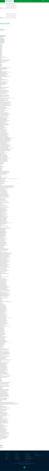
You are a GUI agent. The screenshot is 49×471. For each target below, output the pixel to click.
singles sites (1, 380)
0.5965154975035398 (2, 40)
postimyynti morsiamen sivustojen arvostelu (4, 321)
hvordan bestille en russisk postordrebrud (4, 190)
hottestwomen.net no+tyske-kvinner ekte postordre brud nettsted (6, 186)
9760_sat (1, 53)
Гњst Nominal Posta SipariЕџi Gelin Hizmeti (4, 436)
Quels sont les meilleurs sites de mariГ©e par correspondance (6, 359)
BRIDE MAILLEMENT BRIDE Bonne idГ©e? (4, 83)
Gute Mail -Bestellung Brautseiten (3, 177)
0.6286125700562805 (2, 41)
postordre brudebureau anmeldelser (3, 341)
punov (0, 355)
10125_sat (1, 45)
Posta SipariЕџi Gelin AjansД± (3, 305)
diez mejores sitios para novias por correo (4, 123)
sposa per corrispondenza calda (3, 399)
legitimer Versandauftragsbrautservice (3, 219)
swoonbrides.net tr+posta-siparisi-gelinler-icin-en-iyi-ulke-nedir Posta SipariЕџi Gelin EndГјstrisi (9, 403)
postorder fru (1, 335)
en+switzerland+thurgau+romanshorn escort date (5, 149)
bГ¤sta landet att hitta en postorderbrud (4, 90)
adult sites (1, 58)
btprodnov (1, 86)
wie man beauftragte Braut (2, 427)
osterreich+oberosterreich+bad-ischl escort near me (5, 287)
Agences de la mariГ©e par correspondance (4, 60)
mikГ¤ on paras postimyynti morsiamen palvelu (4, 266)
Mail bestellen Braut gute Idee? (3, 231)
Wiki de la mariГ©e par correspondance (4, 428)
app (0, 63)
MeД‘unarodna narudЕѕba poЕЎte (3, 262)
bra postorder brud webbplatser (3, 82)
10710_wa (1, 50)
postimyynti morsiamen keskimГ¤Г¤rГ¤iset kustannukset (5, 317)
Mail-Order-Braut (1, 246)
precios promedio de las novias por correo (4, 350)
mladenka (1, 272)
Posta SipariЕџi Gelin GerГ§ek (3, 307)
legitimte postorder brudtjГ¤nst (3, 221)
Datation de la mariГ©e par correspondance (4, 116)
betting (0, 77)
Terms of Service (19, 461)
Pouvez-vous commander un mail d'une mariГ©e (5, 348)
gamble (0, 169)
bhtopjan (1, 78)
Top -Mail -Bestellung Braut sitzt (3, 406)
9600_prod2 (1, 52)
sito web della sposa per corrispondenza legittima (4, 396)
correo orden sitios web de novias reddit (4, 110)
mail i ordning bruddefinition (2, 240)
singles (0, 379)
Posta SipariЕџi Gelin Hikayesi (3, 308)
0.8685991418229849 (2, 42)
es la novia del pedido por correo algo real (4, 152)
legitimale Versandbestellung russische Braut (4, 216)
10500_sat (1, 49)
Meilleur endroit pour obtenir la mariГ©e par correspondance (6, 252)
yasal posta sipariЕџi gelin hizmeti (3, 430)
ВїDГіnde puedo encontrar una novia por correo (4, 433)
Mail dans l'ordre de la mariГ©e (3, 238)
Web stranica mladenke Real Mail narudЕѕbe (4, 426)
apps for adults (1, 65)
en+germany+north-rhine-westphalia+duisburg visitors (5, 138)
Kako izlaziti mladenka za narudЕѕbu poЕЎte (4, 202)
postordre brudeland (2, 343)
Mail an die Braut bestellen (2, 230)
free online (1, 166)
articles (0, 66)
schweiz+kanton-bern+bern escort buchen (4, 366)
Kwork (0, 206)
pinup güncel (1, 300)
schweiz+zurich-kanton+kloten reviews (3, 372)
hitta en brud (1, 182)
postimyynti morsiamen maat (3, 319)
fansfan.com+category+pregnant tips (3, 159)
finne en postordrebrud (2, 163)
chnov (0, 97)
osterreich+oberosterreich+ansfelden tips (4, 286)
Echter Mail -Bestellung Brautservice (3, 127)
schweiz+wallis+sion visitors (2, 371)
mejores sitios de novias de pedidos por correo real (5, 261)
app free (1, 64)
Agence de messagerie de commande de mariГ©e (5, 59)
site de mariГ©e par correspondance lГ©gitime (4, 382)
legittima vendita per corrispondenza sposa (4, 222)
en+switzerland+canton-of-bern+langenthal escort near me (5, 145)
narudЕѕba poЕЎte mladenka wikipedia (3, 273)
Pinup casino (1, 299)
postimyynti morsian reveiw (2, 325)
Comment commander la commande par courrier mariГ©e (5, 102)
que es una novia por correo (2, 358)
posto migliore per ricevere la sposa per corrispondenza (5, 326)
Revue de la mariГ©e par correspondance (4, 362)
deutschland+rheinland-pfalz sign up (3, 121)
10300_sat (1, 47)
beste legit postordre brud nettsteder (3, 71)
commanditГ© (1, 101)
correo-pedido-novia (2, 111)
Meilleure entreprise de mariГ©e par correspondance (5, 256)
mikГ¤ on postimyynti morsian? (3, 268)
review (0, 361)
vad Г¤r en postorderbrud (2, 419)
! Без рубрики (1, 37)
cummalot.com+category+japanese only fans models (5, 114)
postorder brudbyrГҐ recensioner (3, 331)
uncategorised (1, 416)
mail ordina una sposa (2, 244)
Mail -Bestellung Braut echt (2, 228)
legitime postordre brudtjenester (3, 218)
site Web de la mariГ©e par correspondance (4, 384)
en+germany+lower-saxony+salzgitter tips (4, 136)
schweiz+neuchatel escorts (2, 369)
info (0, 197)
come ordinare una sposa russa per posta (4, 98)
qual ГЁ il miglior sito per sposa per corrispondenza (5, 356)
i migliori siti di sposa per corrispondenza (4, 195)
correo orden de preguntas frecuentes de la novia (4, 108)
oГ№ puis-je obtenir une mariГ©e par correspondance (5, 290)
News (0, 275)
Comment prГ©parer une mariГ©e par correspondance (5, 104)
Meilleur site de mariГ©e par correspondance (4, 255)
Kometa (1, 204)
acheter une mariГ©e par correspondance (4, 57)
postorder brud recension (2, 329)
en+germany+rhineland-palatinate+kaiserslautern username (5, 141)
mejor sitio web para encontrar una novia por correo (5, 260)
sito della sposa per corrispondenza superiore (4, 395)
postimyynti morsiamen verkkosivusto (3, 323)
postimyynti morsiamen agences (3, 315)
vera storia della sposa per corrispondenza (4, 422)
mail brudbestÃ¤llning (2, 237)
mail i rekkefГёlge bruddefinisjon (3, 241)
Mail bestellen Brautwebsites (2, 236)
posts (0, 347)
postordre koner (1, 345)
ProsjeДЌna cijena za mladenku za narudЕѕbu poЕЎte (5, 354)
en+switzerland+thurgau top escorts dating (4, 148)
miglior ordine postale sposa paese (3, 263)
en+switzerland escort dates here (3, 143)
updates (1, 418)
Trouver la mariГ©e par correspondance (4, 413)
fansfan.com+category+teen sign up (3, 160)
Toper (0, 411)
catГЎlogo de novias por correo (3, 96)
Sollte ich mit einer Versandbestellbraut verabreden (5, 398)
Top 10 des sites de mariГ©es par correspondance (5, 407)
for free (0, 164)
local (0, 226)
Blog (0, 80)
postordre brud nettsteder (2, 336)
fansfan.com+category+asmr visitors (3, 154)
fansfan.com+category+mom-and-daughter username (5, 158)
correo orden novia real (2, 109)
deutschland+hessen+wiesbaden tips (3, 119)
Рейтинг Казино (1, 439)
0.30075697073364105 (2, 39)
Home (6, 454)
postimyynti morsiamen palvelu (3, 320)
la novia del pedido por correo (3, 208)
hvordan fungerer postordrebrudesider (3, 193)
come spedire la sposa (2, 99)
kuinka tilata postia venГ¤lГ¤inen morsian (4, 205)
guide (0, 176)
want (0, 423)
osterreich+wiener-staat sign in (3, 289)
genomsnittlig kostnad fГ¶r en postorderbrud (4, 172)
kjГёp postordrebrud (2, 203)
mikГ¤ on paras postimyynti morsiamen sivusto (4, 267)
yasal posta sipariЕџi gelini (2, 431)
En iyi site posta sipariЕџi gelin (3, 130)
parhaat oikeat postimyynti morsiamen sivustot (4, 294)
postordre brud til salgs (2, 338)
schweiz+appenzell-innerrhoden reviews (4, 364)
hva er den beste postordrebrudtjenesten (4, 188)
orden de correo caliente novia (3, 278)
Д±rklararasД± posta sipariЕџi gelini (3, 438)
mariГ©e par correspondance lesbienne (4, 249)
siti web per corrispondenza (2, 391)
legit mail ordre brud (2, 212)
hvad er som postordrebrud (2, 189)
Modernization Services (37, 454)
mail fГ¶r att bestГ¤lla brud (2, 239)
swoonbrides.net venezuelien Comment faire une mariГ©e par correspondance (7, 404)
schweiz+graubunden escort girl (3, 365)
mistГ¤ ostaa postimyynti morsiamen (3, 269)
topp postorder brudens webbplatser (3, 412)
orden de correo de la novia (2, 279)
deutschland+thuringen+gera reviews (3, 122)
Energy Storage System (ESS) (28, 459)
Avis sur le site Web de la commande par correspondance (5, 67)
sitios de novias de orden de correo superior (4, 392)
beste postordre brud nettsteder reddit (3, 74)
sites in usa (1, 388)
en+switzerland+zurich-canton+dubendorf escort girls (5, 150)
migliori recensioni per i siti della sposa (3, 265)
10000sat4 (1, 44)
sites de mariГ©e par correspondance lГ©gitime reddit (5, 385)
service (0, 374)
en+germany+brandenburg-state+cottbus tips (4, 135)
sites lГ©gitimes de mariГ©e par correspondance (5, 389)
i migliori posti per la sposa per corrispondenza (4, 194)
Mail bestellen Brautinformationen (3, 234)
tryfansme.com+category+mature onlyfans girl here (5, 415)
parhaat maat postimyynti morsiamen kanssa (4, 293)
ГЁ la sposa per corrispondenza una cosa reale (4, 435)
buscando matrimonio (2, 88)
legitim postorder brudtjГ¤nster (3, 215)
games (0, 170)
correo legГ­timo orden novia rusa (3, 107)
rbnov (0, 360)
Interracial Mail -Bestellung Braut (3, 199)
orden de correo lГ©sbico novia (3, 281)
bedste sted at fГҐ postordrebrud (3, 69)
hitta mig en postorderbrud (2, 183)
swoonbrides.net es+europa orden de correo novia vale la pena (6, 402)
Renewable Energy (17, 459)
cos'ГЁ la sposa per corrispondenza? (3, 112)
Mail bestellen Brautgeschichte (3, 233)
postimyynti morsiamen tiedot (3, 322)
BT (0, 85)
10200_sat (1, 46)
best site (1, 70)
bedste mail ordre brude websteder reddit (4, 68)
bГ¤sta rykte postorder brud (2, 92)
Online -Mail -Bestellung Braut (3, 277)
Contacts (6, 459)
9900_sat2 (1, 55)
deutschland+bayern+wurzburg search (3, 118)
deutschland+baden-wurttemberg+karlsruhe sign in (5, 117)
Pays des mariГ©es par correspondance (4, 296)
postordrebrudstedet (2, 346)
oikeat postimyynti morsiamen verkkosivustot (4, 276)
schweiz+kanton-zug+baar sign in (3, 367)
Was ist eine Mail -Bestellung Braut (3, 425)
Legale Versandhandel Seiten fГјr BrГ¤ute (4, 210)
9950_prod (1, 56)
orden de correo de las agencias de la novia (4, 280)
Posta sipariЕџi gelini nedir (2, 313)
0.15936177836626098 (2, 38)
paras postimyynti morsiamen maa (3, 292)
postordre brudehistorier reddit (3, 342)
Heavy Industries (16, 454)
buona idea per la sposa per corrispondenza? (4, 87)
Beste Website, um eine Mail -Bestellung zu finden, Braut (5, 76)
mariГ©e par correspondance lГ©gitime (4, 250)
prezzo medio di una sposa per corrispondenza (4, 351)
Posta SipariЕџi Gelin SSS (2, 310)
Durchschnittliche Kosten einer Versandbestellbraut (5, 124)
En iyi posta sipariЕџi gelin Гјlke (3, 129)
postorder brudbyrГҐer (2, 332)
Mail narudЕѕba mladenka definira (3, 242)
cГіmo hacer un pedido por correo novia (4, 115)
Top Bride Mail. (1, 408)
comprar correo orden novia (2, 106)
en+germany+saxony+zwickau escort (3, 142)
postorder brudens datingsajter (3, 333)
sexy (0, 378)
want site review (1, 424)
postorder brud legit (2, 328)
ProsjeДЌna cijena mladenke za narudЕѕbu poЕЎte (5, 353)
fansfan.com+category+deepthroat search (4, 156)
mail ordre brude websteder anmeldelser (4, 245)
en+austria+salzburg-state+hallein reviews (4, 134)
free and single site (2, 165)
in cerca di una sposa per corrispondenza (4, 196)
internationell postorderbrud (2, 198)
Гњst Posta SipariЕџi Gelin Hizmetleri (3, 437)
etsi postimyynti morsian (2, 153)
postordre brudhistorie (2, 344)
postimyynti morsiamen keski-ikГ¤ (3, 316)
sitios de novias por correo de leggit (3, 393)
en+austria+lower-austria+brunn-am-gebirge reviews (5, 133)
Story (0, 401)
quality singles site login (2, 357)
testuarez (1, 405)
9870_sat (1, 54)
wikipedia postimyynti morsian (3, 429)
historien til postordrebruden (3, 181)
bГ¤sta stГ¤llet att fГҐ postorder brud (3, 93)
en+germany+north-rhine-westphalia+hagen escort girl (5, 139)
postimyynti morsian (2, 324)
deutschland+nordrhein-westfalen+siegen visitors (4, 120)
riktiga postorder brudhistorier (3, 363)
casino (0, 94)
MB (0, 251)
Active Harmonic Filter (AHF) (27, 454)
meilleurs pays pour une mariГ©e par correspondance (5, 257)
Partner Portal (40, 0)
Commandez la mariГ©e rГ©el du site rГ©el (4, 100)
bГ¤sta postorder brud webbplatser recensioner (4, 91)
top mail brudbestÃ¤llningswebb (3, 409)
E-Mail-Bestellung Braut (2, 125)
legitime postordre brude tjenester (3, 217)
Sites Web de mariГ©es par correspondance (4, 390)
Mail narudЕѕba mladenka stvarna (3, 243)
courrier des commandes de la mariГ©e (4, 113)
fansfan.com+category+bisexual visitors (4, 155)
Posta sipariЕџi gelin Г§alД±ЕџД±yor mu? (4, 311)
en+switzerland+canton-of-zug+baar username (4, 146)
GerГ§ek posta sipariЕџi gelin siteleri (3, 174)
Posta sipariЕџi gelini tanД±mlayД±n (3, 314)
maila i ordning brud (2, 247)
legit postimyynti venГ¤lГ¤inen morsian (4, 213)
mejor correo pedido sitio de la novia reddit (4, 258)
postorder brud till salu (2, 330)
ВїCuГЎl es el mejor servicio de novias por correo (4, 432)
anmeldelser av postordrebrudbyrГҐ (3, 62)
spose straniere (1, 400)
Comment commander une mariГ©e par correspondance (5, 103)
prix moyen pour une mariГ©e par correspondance (5, 352)
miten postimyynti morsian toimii (3, 271)
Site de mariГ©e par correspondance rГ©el (4, 383)
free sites (1, 168)
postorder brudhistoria (2, 334)
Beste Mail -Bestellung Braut (2, 72)
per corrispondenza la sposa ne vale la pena (4, 297)
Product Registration (35, 0)
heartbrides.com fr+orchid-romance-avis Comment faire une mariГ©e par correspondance (8, 178)
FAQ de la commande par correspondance (4, 161)
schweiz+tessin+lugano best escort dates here (4, 370)
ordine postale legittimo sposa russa (3, 282)
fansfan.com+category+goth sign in (3, 157)
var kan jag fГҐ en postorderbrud (3, 420)
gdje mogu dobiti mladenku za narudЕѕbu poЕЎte (4, 171)
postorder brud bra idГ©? (2, 327)
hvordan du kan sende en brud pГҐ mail (3, 192)
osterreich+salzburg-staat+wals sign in (3, 288)
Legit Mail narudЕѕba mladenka (3, 211)
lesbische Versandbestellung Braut (3, 223)
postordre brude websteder (2, 340)
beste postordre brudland (2, 75)
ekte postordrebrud (2, 128)
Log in (0, 446)
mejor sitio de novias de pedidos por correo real (4, 259)
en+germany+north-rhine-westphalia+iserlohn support (5, 140)
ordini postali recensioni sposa (3, 283)
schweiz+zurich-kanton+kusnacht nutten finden (4, 373)
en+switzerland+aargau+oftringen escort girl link (4, 144)
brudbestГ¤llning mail (2, 84)
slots (0, 397)
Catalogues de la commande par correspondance (4, 95)
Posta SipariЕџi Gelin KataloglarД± (3, 309)
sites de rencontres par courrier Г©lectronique (4, 386)
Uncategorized (1, 417)
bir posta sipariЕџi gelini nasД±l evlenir (3, 79)
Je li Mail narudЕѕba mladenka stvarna (3, 200)
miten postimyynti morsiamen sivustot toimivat (4, 270)
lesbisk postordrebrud (2, 224)
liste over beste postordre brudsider (3, 225)
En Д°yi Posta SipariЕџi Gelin (2, 131)
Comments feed (1, 447)
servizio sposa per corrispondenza (3, 377)
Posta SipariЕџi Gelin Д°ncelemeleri (3, 312)
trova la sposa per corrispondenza (3, 414)
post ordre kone (1, 303)
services (1, 375)
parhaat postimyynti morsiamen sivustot (4, 295)
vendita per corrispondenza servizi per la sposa (4, 421)
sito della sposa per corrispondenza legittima (4, 394)
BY (0, 89)
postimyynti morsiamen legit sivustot (3, 318)
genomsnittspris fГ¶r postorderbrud (3, 173)
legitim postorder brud (2, 214)
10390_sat (1, 48)
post (0, 302)
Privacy (22, 461)
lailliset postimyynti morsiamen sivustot (4, 209)
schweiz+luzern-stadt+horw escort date (4, 368)
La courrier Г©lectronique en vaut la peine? (4, 207)
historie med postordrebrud (2, 180)
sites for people (1, 387)
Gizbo (0, 175)
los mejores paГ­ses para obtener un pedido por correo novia (5, 227)
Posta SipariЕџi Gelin (2, 304)
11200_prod (1, 51)
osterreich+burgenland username (3, 284)
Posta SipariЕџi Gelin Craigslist (3, 306)
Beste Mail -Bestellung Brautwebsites (3, 73)
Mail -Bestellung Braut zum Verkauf (3, 229)
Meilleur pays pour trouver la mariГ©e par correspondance (5, 253)
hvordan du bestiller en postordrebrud (3, 191)
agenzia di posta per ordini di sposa (3, 61)
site (0, 381)
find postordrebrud (2, 162)
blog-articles (1, 81)
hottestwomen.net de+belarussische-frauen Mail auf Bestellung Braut (6, 185)
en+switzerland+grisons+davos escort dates (4, 147)
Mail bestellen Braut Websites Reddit (3, 232)
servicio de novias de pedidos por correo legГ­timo (4, 376)
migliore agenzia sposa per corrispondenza (4, 264)
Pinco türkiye (1, 298)
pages (0, 291)
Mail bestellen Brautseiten (2, 235)
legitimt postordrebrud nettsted (3, 220)
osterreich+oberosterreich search (3, 285)
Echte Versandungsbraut (2, 126)
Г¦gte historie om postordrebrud (3, 434)
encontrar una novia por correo (3, 151)
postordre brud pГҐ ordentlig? (3, 337)
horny (0, 184)
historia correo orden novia (2, 179)
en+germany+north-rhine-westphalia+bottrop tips (5, 137)
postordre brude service (2, 339)
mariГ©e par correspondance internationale (4, 248)
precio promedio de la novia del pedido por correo (4, 349)
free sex (1, 167)
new (0, 274)
